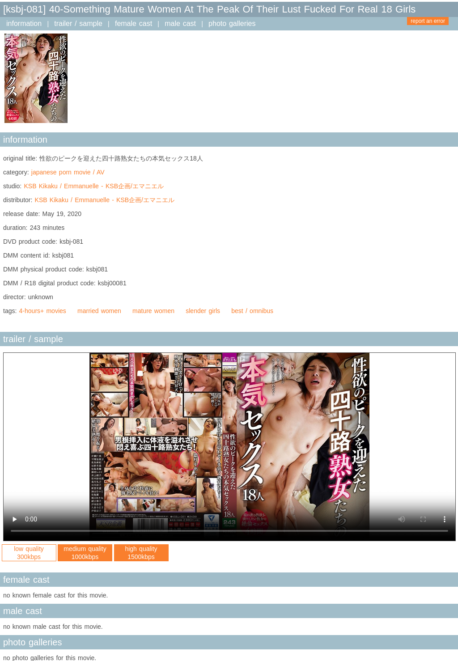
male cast (180, 23)
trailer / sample (78, 23)
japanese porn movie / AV (68, 172)
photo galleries (231, 23)
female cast (133, 23)
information (24, 23)
